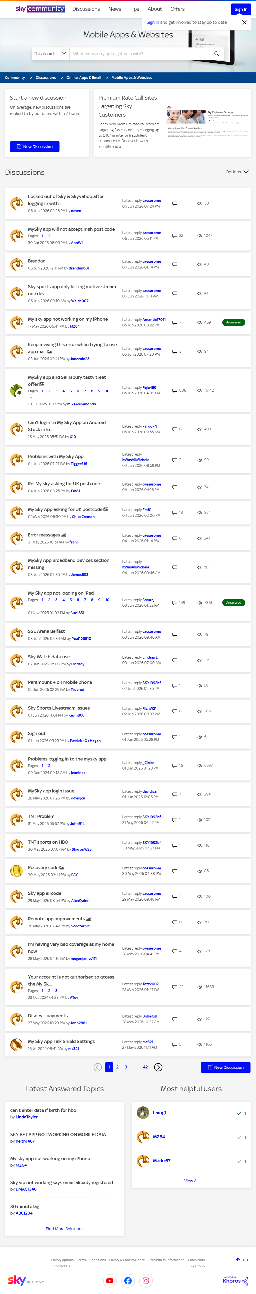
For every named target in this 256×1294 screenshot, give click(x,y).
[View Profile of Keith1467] (25, 1141)
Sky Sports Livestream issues (59, 708)
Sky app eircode (44, 893)
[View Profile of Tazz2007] (150, 984)
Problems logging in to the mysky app (67, 759)
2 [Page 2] (117, 1066)
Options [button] (233, 171)
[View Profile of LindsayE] (78, 664)
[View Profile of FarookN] (149, 426)
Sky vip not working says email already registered (61, 1182)
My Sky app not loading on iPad (61, 593)
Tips (134, 9)
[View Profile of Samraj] (148, 600)
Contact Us (62, 1266)
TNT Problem (41, 816)
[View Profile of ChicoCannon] (83, 517)
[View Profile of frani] (74, 542)
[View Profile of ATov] (74, 997)
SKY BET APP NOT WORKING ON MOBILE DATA (58, 1134)
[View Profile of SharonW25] (82, 849)
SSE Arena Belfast (46, 631)
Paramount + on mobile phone (60, 682)
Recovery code (44, 867)
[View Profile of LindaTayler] (27, 1116)
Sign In (241, 9)
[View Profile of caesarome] (151, 200)
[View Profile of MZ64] (75, 326)
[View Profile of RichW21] (149, 708)
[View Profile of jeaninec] (78, 773)
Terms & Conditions (91, 1260)
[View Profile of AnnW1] (77, 243)
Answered (233, 322)
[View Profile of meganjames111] (84, 958)
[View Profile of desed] (76, 211)
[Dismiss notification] (244, 22)
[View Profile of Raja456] (149, 387)
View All (191, 1180)
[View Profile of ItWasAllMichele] (135, 460)
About (155, 9)
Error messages (44, 535)
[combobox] (139, 53)
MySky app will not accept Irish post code (71, 229)
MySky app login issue (51, 791)
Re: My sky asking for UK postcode (64, 484)
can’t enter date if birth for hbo (43, 1110)
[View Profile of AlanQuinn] (80, 900)
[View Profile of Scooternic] (80, 926)
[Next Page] (158, 1067)
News (114, 9)
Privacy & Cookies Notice (127, 1260)
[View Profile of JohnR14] (77, 823)
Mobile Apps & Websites (128, 34)
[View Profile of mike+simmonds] (81, 404)
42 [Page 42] (145, 1066)
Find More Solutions (65, 1228)
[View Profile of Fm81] (75, 491)
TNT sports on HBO (48, 842)
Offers (177, 9)
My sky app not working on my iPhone (68, 319)
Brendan (37, 261)
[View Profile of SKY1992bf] (151, 683)
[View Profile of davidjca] (78, 798)
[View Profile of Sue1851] (77, 613)
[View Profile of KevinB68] (76, 715)
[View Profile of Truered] (77, 689)
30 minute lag (24, 1206)
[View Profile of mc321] (73, 1048)
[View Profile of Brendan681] (79, 268)
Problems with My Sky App (56, 456)
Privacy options (62, 1260)
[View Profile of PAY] (74, 875)
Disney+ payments (48, 1016)
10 (108, 391)
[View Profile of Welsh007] (79, 301)
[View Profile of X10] (73, 437)
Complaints (196, 1260)
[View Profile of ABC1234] (24, 1213)
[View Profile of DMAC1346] (26, 1189)
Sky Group (197, 1266)
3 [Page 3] (126, 1066)
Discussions (86, 9)
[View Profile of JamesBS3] (79, 574)
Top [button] (244, 1259)
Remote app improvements (57, 919)
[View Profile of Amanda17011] (154, 319)
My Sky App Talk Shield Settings (61, 1041)
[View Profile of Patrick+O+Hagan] (85, 741)
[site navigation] (8, 9)
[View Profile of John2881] (78, 1023)
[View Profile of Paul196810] (81, 638)
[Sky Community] (40, 9)
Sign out (37, 733)
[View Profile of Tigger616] (79, 464)
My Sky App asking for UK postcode (66, 509)
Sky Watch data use (49, 657)
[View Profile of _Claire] (148, 763)
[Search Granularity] (50, 53)
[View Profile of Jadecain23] (80, 359)
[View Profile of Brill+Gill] (149, 1016)
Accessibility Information (166, 1260)
